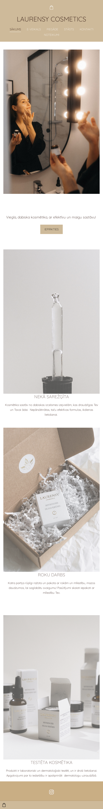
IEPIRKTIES (51, 229)
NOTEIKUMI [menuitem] (51, 34)
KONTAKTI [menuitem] (86, 29)
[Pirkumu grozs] (51, 7)
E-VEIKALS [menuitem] (34, 29)
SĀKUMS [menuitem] (15, 29)
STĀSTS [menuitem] (69, 29)
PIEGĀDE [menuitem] (52, 29)
